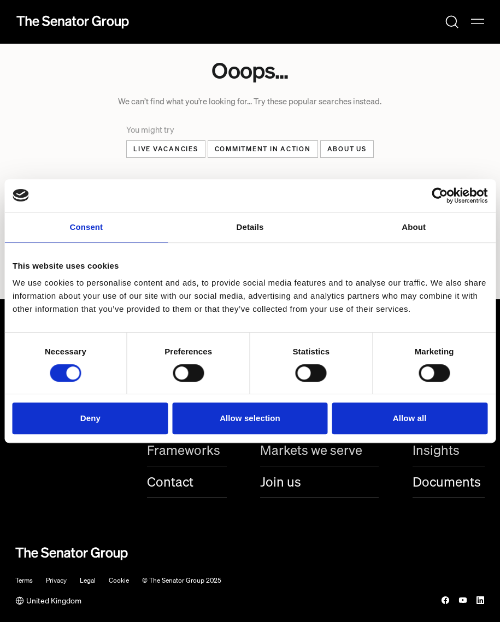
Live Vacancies (165, 149)
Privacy (56, 580)
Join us (280, 481)
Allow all (410, 418)
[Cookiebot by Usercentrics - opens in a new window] (439, 195)
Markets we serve (311, 450)
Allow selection (250, 418)
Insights (436, 450)
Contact (170, 481)
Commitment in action (263, 149)
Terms (24, 580)
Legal (88, 580)
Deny (90, 418)
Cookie (119, 580)
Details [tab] (250, 227)
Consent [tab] (86, 227)
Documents (447, 481)
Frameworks (183, 450)
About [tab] (414, 227)
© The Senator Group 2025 (181, 580)
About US (347, 149)
